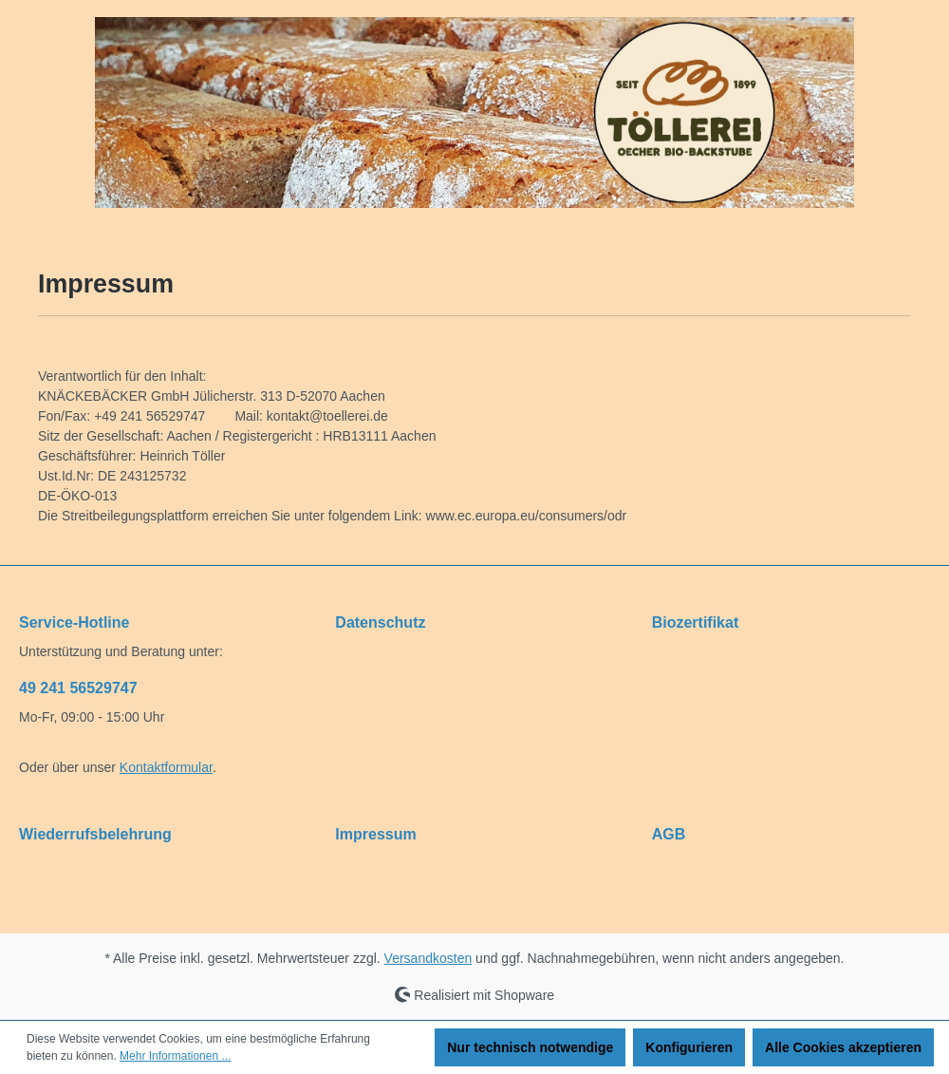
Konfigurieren (689, 1047)
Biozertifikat (695, 622)
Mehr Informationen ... (175, 1056)
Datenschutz (380, 622)
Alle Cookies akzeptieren (843, 1047)
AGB (669, 834)
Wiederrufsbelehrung (95, 834)
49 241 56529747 (78, 688)
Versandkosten (428, 958)
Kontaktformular (166, 767)
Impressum (375, 834)
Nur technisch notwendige (530, 1047)
